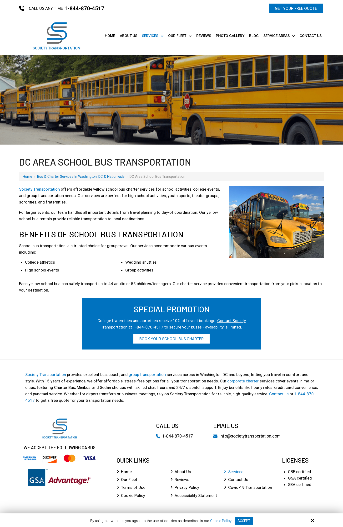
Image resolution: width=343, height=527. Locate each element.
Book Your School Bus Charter (171, 338)
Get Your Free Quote (296, 8)
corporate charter (243, 381)
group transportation (147, 374)
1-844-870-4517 (84, 8)
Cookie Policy (221, 521)
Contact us (279, 393)
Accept (244, 521)
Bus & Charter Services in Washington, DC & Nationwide (81, 176)
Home (27, 176)
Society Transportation (39, 189)
